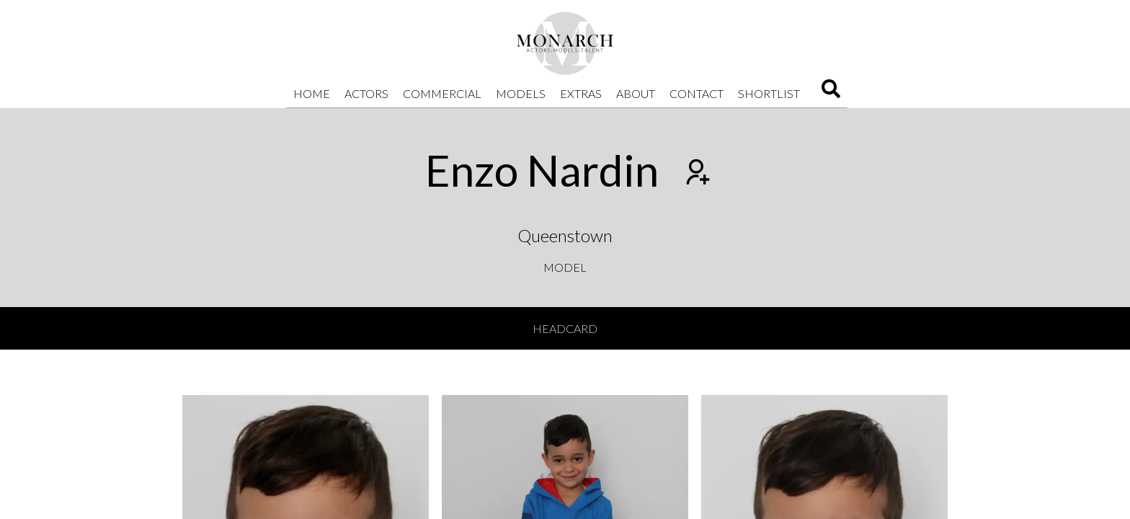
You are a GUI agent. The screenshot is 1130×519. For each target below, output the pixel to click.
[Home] (565, 43)
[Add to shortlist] (696, 173)
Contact (696, 93)
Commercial (442, 93)
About (635, 93)
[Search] (831, 93)
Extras (581, 93)
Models (521, 93)
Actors (366, 93)
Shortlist (769, 93)
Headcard (565, 328)
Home (311, 93)
